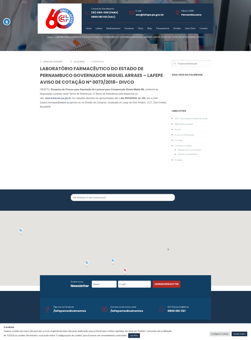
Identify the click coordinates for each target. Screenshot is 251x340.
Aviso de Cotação (52, 61)
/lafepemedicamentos (69, 311)
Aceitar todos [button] (239, 334)
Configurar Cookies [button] (219, 334)
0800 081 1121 (176, 311)
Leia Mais (134, 335)
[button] (125, 271)
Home (50, 37)
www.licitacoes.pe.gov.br (58, 98)
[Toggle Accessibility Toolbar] (6, 21)
